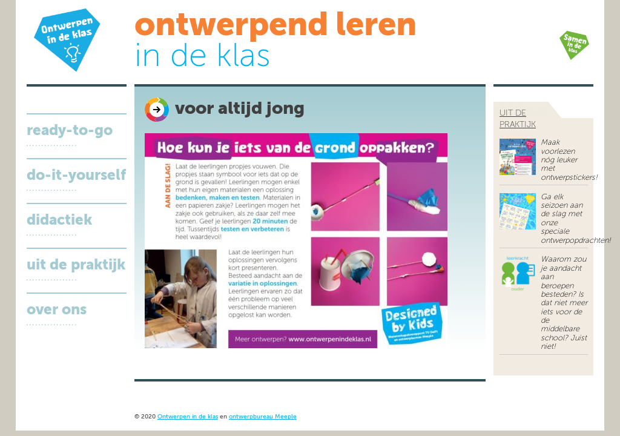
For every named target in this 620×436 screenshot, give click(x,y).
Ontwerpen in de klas (187, 417)
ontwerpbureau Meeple (263, 417)
